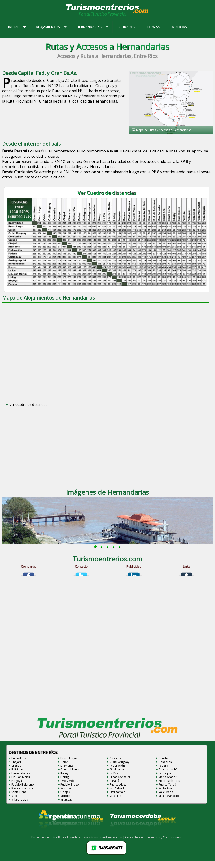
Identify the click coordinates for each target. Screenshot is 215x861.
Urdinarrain (117, 792)
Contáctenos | (135, 837)
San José (66, 788)
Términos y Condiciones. (163, 837)
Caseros (115, 758)
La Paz (114, 773)
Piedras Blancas (169, 781)
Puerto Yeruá (167, 785)
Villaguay (66, 800)
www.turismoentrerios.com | (104, 837)
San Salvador (118, 788)
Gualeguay (117, 769)
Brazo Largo (68, 758)
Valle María (166, 792)
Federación (117, 766)
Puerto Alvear (119, 785)
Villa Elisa (116, 796)
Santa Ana (165, 788)
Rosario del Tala (22, 788)
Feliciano (17, 769)
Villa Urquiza (19, 800)
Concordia (166, 762)
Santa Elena (18, 792)
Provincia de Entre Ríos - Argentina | (57, 837)
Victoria (65, 796)
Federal (164, 766)
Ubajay (65, 792)
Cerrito (163, 758)
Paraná (114, 781)
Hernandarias (20, 773)
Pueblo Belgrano (22, 785)
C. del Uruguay (119, 762)
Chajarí (16, 762)
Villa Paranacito (169, 796)
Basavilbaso (19, 758)
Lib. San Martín (21, 777)
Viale (14, 796)
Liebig (64, 777)
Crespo (16, 766)
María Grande (168, 777)
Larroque (165, 773)
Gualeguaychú (168, 769)
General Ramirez (71, 769)
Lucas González (120, 777)
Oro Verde (67, 781)
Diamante (66, 766)
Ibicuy (64, 773)
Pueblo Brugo (69, 785)
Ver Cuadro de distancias (28, 404)
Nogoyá (16, 781)
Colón (64, 762)
